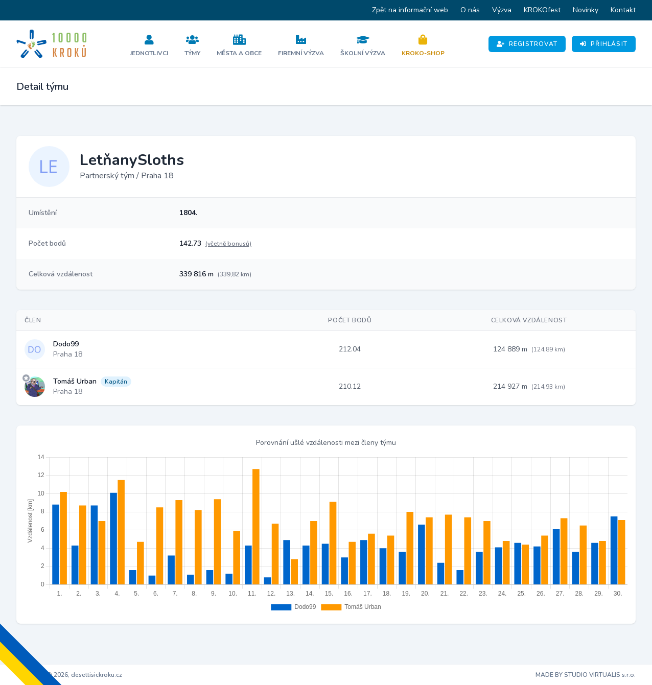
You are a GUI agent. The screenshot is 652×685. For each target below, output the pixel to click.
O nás (470, 10)
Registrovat (527, 44)
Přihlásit (603, 44)
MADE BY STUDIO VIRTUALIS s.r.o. (585, 675)
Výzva (501, 10)
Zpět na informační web (410, 10)
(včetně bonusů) (228, 244)
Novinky (585, 10)
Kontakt (623, 10)
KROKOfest (542, 10)
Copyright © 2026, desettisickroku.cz (69, 675)
